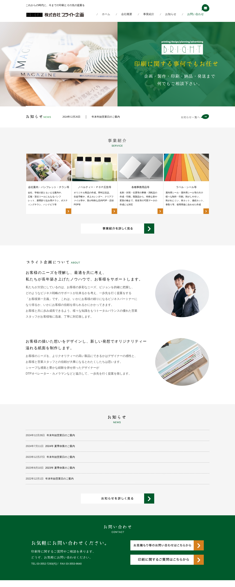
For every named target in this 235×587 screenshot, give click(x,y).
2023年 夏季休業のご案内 (60, 467)
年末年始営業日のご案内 (106, 116)
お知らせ (170, 14)
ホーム (106, 14)
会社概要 (126, 14)
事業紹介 (148, 14)
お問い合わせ (195, 14)
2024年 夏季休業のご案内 (60, 446)
